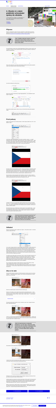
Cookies (12, 398)
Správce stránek (8, 398)
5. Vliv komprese (9, 23)
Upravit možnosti (21, 406)
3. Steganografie (9, 22)
